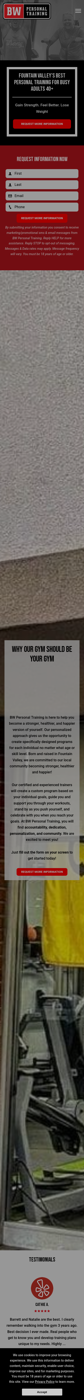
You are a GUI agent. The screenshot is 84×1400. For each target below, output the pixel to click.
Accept (42, 1392)
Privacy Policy (45, 1381)
